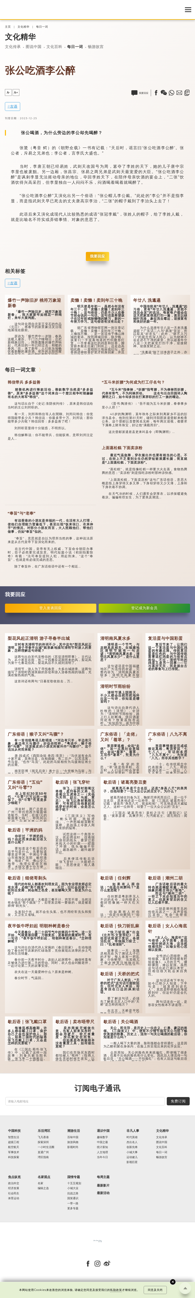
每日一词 (42, 26)
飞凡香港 (43, 1137)
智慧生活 (13, 1137)
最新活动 (103, 1193)
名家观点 (44, 1177)
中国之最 (102, 1142)
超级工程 (13, 1142)
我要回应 (97, 256)
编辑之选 (43, 1188)
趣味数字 (102, 1137)
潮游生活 (73, 1131)
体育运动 (13, 1198)
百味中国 (72, 1137)
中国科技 (14, 1131)
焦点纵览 (14, 1177)
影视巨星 (132, 1162)
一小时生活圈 (46, 1147)
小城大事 (132, 1152)
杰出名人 (132, 1142)
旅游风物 (72, 1142)
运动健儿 (132, 1157)
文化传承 (13, 46)
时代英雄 (132, 1137)
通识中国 (103, 1131)
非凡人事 (133, 1131)
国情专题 (73, 1177)
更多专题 (72, 1208)
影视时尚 (72, 1147)
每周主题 (103, 1177)
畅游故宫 (96, 46)
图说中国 (33, 46)
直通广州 (43, 1152)
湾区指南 (43, 1157)
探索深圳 (43, 1142)
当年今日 (102, 1157)
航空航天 (13, 1147)
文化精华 (23, 26)
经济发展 (13, 1188)
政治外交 (13, 1183)
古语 (14, 106)
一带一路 (72, 1203)
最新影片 (103, 1185)
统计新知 (102, 1147)
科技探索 (13, 1157)
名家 (40, 1183)
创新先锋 (132, 1147)
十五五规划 (74, 1183)
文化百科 (54, 46)
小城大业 (72, 1188)
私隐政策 (116, 1290)
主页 (8, 26)
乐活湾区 (44, 1131)
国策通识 (72, 1198)
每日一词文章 (20, 370)
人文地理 (102, 1152)
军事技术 (13, 1152)
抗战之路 (72, 1193)
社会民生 (13, 1193)
